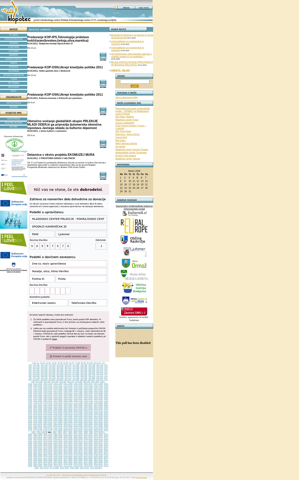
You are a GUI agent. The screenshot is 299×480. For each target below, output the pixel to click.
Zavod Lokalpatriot (124, 123)
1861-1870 (88, 405)
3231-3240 (67, 443)
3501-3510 (98, 449)
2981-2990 (58, 436)
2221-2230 (47, 415)
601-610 (99, 373)
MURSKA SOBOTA (14, 59)
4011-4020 (47, 464)
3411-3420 (88, 447)
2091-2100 (78, 411)
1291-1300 (78, 390)
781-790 (83, 378)
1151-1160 (98, 386)
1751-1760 (58, 403)
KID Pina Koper (123, 131)
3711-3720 (67, 455)
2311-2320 (58, 417)
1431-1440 (58, 394)
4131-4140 (88, 466)
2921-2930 (78, 434)
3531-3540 (47, 451)
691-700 (91, 375)
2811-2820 (78, 430)
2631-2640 (58, 426)
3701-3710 (58, 455)
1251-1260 (37, 390)
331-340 (44, 369)
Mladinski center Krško (126, 120)
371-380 (76, 369)
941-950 (55, 382)
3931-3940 (47, 462)
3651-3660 (88, 453)
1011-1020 (37, 384)
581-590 (83, 373)
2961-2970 (37, 436)
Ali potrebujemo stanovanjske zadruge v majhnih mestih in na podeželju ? (131, 55)
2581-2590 (88, 424)
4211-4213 (94, 468)
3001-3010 (78, 436)
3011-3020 (88, 436)
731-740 (44, 378)
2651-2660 (78, 426)
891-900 (91, 380)
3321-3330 (78, 445)
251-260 (59, 367)
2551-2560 (58, 424)
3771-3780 (47, 457)
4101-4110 (58, 466)
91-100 (90, 363)
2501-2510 (88, 422)
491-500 (91, 371)
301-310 (99, 367)
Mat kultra (120, 140)
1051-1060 (78, 384)
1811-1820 (37, 405)
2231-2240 (58, 415)
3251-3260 (88, 443)
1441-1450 (67, 394)
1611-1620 (78, 399)
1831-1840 (58, 405)
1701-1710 (88, 401)
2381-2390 (47, 420)
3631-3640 (67, 453)
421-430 (36, 371)
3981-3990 (98, 462)
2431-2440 (98, 420)
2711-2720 (58, 428)
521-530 (36, 373)
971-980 (78, 382)
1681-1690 (67, 401)
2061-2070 (47, 411)
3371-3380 (47, 447)
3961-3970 (78, 462)
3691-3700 (47, 455)
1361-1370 (67, 392)
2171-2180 (78, 413)
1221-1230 (88, 388)
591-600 (91, 373)
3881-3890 (78, 459)
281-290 (83, 367)
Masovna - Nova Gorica (127, 134)
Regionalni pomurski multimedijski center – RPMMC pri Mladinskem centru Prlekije (132, 111)
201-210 (99, 365)
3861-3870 (58, 459)
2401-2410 (67, 420)
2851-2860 (41, 432)
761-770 (68, 378)
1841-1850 (67, 405)
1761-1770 (67, 403)
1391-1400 (98, 392)
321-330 (36, 369)
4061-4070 (98, 464)
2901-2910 (58, 434)
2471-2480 (58, 422)
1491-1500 (37, 396)
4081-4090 (37, 466)
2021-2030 (88, 409)
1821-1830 (47, 405)
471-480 (76, 371)
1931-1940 (78, 407)
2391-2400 (58, 420)
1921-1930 (67, 407)
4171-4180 (54, 468)
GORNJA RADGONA (14, 39)
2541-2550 (47, 424)
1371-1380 (78, 392)
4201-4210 (84, 468)
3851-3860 (47, 459)
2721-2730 (67, 428)
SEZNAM (14, 107)
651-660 (59, 375)
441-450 (52, 371)
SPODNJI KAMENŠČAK (13, 75)
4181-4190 (64, 468)
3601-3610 (37, 453)
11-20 (42, 363)
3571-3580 (88, 451)
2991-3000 (67, 436)
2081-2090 (67, 411)
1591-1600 (58, 399)
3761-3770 (37, 457)
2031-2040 (98, 409)
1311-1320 (98, 390)
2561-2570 (67, 424)
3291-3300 (47, 445)
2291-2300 (37, 417)
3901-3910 (98, 459)
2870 (96, 432)
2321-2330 (67, 417)
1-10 (37, 363)
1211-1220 (78, 388)
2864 (65, 432)
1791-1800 (98, 403)
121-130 (36, 365)
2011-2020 (78, 409)
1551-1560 (98, 396)
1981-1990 (47, 409)
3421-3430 (98, 447)
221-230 (36, 367)
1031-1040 (58, 384)
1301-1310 (88, 390)
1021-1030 (47, 384)
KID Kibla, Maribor (124, 116)
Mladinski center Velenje (127, 158)
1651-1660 (37, 401)
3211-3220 (47, 443)
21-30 (48, 363)
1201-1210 (67, 388)
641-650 (52, 375)
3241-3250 (78, 443)
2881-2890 (37, 434)
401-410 (99, 369)
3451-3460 (47, 449)
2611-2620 (37, 426)
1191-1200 (58, 388)
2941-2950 (98, 434)
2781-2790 (47, 430)
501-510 (99, 371)
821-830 (36, 380)
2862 (54, 432)
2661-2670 (88, 426)
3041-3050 (37, 438)
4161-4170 (44, 468)
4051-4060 (88, 464)
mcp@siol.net (141, 477)
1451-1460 (78, 394)
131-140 (44, 365)
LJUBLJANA (13, 47)
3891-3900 (88, 459)
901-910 (99, 380)
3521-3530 (37, 451)
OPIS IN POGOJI (13, 103)
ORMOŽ (13, 63)
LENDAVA (13, 43)
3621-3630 (58, 453)
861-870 (68, 380)
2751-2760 (98, 428)
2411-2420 (78, 420)
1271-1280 (58, 390)
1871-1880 (98, 405)
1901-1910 (47, 407)
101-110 (97, 363)
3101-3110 (98, 438)
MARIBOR (13, 55)
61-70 (71, 363)
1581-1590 (47, 399)
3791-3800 (67, 457)
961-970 (70, 382)
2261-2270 (88, 415)
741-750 (52, 378)
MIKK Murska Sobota (126, 143)
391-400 (91, 369)
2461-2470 (47, 422)
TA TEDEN (13, 35)
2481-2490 (67, 422)
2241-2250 (67, 415)
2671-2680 (98, 426)
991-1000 (95, 382)
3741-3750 (98, 455)
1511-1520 (58, 396)
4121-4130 (78, 466)
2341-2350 (88, 417)
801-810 (99, 378)
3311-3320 (67, 445)
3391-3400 (67, 447)
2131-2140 (37, 413)
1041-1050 (67, 384)
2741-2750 (88, 428)
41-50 (60, 363)
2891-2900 (47, 434)
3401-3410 (78, 447)
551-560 (59, 373)
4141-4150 (98, 466)
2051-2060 (37, 411)
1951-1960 (98, 407)
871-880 (76, 380)
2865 (70, 432)
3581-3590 (98, 451)
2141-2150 (47, 413)
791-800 (91, 378)
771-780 (76, 378)
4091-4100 (47, 466)
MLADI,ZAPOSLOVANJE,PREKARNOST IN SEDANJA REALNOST (132, 63)
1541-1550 (88, 396)
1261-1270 (47, 390)
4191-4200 (74, 468)
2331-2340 (78, 417)
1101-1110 (47, 386)
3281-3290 (37, 445)
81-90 (83, 363)
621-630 (36, 375)
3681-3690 (37, 455)
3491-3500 (88, 449)
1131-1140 (78, 386)
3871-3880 (67, 459)
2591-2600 (98, 424)
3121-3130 (37, 441)
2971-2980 (47, 436)
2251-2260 (78, 415)
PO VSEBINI (13, 83)
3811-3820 (88, 457)
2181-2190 (88, 413)
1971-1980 (37, 409)
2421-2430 (88, 420)
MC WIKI (14, 127)
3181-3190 (98, 441)
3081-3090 (78, 438)
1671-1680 (58, 401)
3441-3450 (37, 449)
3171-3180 (88, 441)
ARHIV (14, 91)
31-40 (54, 363)
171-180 (76, 365)
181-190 (83, 365)
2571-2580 (78, 424)
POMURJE (13, 67)
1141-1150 (88, 386)
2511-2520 (98, 422)
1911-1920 (58, 407)
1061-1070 (88, 384)
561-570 (68, 373)
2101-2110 (88, 411)
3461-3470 (58, 449)
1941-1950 (88, 407)
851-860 (59, 380)
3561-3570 (78, 451)
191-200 (91, 365)
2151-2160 (58, 413)
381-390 (83, 369)
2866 (75, 432)
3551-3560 (67, 451)
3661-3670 (98, 453)
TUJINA (13, 79)
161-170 (68, 365)
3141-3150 (58, 441)
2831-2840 (98, 430)
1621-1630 (88, 399)
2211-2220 (37, 415)
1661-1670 (47, 401)
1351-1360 (58, 392)
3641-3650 (78, 453)
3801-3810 (78, 457)
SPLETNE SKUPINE (13, 123)
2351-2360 (98, 417)
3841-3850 (37, 459)
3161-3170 (78, 441)
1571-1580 (37, 399)
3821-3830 (98, 457)
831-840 (44, 380)
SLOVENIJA (13, 71)
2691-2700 (37, 428)
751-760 (59, 378)
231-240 (44, 367)
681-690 (83, 375)
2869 (91, 432)
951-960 (63, 382)
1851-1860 (78, 405)
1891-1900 (37, 407)
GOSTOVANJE (13, 119)
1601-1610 (67, 399)
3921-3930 (37, 462)
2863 (60, 432)
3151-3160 (67, 441)
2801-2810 (67, 430)
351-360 (59, 369)
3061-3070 (58, 438)
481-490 (83, 371)
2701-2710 (47, 428)
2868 (86, 432)
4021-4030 (58, 464)
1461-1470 (88, 394)
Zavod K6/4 (121, 137)
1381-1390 (88, 392)
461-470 (68, 371)
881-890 (83, 380)
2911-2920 (67, 434)
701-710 (99, 375)
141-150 (52, 365)
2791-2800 (58, 430)
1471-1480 (98, 394)
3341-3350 (98, 445)
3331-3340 (88, 445)
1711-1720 (98, 401)
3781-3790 (58, 457)
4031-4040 (67, 464)
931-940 (47, 382)
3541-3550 (58, 451)
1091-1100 (37, 386)
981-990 (86, 382)
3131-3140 (47, 441)
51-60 (65, 363)
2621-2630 (47, 426)
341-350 (52, 369)
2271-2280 (98, 415)
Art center (120, 146)
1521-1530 (67, 396)
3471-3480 (67, 449)
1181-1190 (47, 388)
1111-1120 (58, 386)
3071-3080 (67, 438)
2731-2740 (78, 428)
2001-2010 (67, 409)
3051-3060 (47, 438)
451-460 (59, 371)
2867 (80, 432)
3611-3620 (47, 453)
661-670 (68, 375)
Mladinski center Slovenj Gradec (131, 149)
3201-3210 (37, 443)
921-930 (39, 382)
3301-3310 (58, 445)
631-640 (44, 375)
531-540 (44, 373)
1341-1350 (47, 392)
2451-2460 (37, 422)
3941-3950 (58, 462)
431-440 (44, 371)
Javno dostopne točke (126, 97)
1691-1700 (78, 401)
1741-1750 (47, 403)
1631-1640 (98, 399)
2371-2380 (37, 420)
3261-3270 (98, 443)
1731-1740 (37, 403)
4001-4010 (37, 464)
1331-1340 (37, 392)
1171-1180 (37, 388)
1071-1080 (98, 384)
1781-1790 (88, 403)
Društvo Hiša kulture (125, 155)
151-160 (59, 365)
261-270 (68, 367)
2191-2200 (98, 413)
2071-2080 (58, 411)
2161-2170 (67, 413)
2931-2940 (88, 434)
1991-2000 (58, 409)
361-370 (68, 369)
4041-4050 (78, 464)
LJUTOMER (14, 51)
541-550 (52, 373)
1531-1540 (78, 396)
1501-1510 (47, 396)
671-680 (76, 375)
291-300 (91, 367)
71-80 (77, 363)
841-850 (52, 380)
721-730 (36, 378)
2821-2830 (88, 430)
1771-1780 (78, 403)
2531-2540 (37, 424)
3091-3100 (88, 438)
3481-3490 (78, 449)
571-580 (76, 373)
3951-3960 (67, 462)
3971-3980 (88, 462)
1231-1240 (98, 388)
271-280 (76, 367)
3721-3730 (78, 455)
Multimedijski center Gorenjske (130, 152)
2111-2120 (98, 411)
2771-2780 (37, 430)
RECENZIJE (13, 87)
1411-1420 (37, 394)
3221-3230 (58, 443)
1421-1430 (47, 394)
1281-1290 (67, 390)
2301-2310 (47, 417)
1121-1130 (67, 386)
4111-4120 (67, 466)
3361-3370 (37, 447)
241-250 (52, 367)
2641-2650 (67, 426)
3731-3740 (88, 455)
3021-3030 (98, 436)
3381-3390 (58, 447)
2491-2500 (78, 422)
